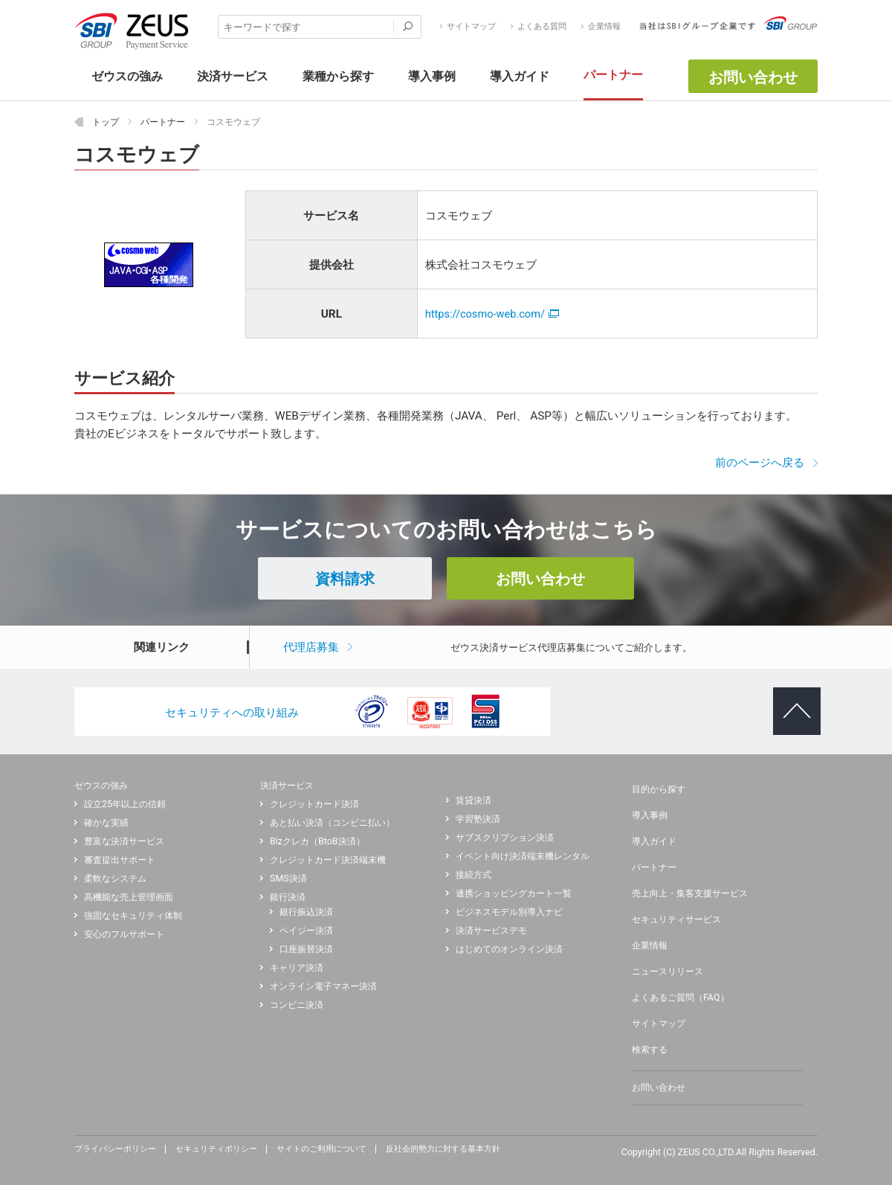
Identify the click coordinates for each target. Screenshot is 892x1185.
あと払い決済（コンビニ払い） (332, 823)
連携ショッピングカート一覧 (514, 893)
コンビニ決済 (296, 1005)
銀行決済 (288, 897)
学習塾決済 (478, 819)
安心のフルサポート (124, 934)
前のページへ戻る (759, 462)
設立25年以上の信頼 (125, 804)
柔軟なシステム (115, 878)
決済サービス (287, 785)
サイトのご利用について (321, 1149)
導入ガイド (654, 841)
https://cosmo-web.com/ (492, 314)
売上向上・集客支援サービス (690, 893)
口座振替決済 (306, 949)
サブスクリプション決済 (505, 837)
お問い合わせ (753, 77)
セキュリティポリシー (216, 1149)
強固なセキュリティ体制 (133, 916)
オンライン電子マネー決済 (323, 986)
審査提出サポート (119, 860)
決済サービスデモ (491, 930)
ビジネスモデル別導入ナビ (509, 912)
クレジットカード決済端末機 (328, 860)
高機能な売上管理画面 (128, 897)
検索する (650, 1049)
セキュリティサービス (676, 919)
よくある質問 (541, 26)
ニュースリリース (667, 971)
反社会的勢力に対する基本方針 (443, 1149)
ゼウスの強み (101, 785)
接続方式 (473, 875)
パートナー (654, 867)
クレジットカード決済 (314, 804)
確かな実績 (106, 823)
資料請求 (345, 579)
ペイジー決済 (306, 930)
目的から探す (658, 789)
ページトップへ (790, 699)
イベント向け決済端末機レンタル (522, 856)
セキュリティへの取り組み (232, 712)
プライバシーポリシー (115, 1149)
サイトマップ (471, 26)
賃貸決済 (473, 800)
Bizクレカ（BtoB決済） (317, 841)
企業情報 (604, 26)
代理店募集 (311, 647)
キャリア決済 (296, 968)
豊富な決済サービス (124, 841)
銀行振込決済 (306, 912)
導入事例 (650, 815)
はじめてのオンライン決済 (509, 949)
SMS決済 (288, 878)
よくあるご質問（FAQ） (680, 997)
